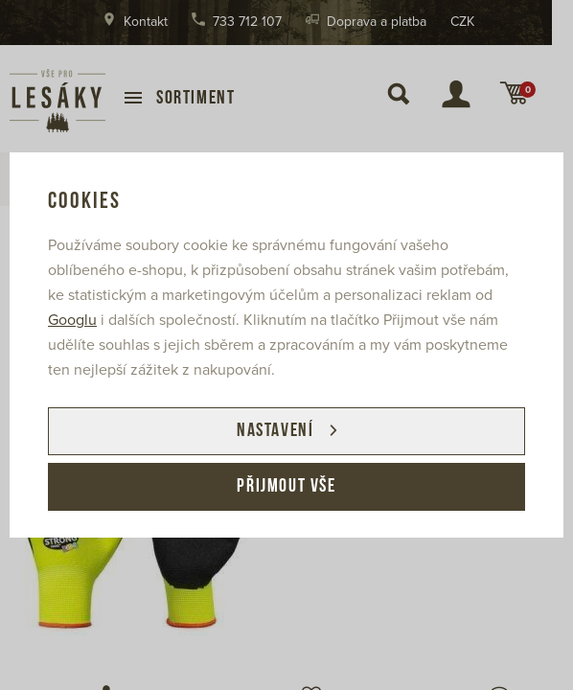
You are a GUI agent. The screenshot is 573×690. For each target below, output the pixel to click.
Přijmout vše (286, 486)
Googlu (72, 320)
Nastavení (275, 431)
